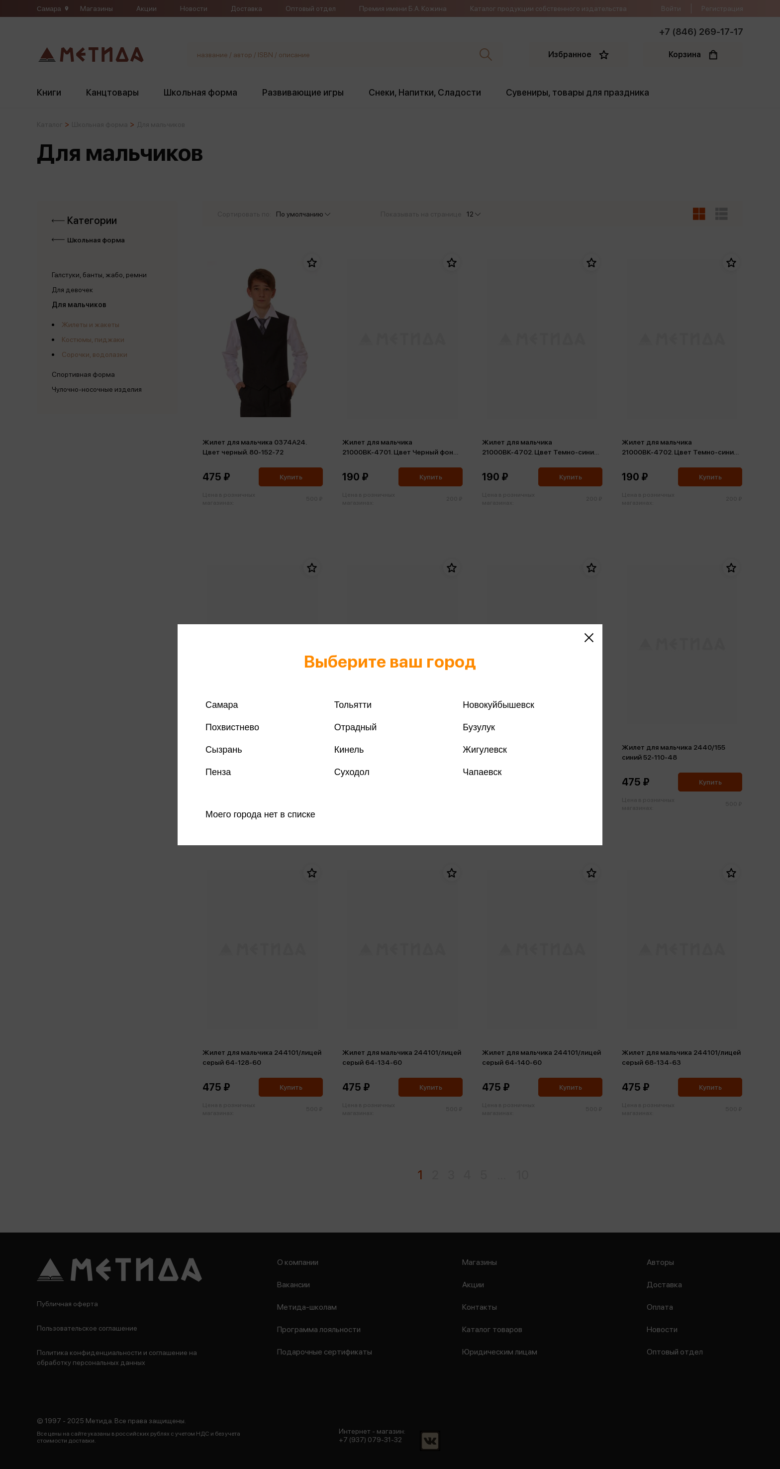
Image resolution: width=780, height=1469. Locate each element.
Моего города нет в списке (260, 814)
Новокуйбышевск (498, 705)
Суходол (352, 772)
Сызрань (223, 750)
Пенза (218, 772)
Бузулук (478, 727)
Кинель (349, 750)
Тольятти (353, 705)
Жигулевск (485, 750)
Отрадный (355, 727)
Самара (221, 705)
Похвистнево (232, 727)
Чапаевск (482, 772)
